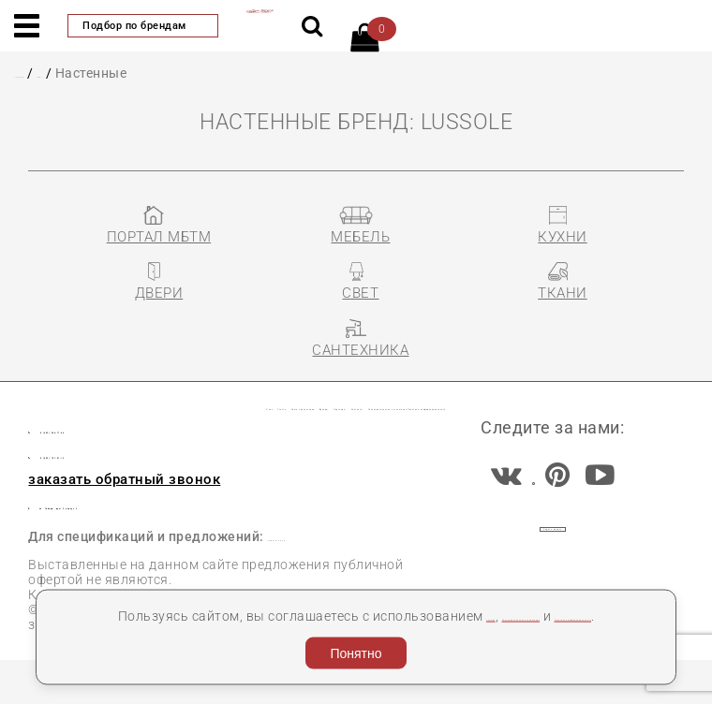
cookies (476, 589)
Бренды (413, 379)
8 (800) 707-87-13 (133, 481)
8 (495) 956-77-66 (133, 456)
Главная (41, 73)
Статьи (143, 379)
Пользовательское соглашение (198, 419)
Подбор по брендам (142, 26)
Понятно (355, 648)
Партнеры (507, 379)
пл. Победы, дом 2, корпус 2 (151, 533)
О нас (73, 379)
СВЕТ (97, 73)
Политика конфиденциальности (400, 611)
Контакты (611, 379)
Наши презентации (276, 379)
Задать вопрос (553, 561)
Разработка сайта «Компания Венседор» (551, 681)
